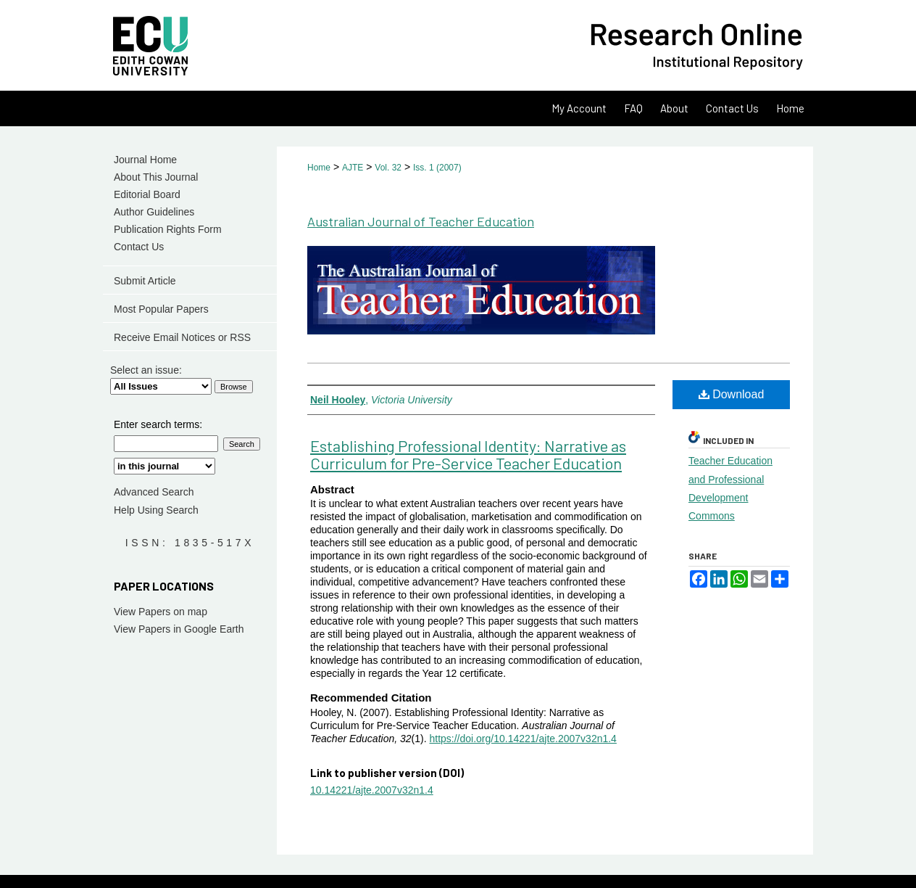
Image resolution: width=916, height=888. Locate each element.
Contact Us (139, 246)
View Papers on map (160, 611)
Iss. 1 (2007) (437, 168)
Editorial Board (147, 194)
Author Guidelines (154, 212)
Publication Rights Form (168, 229)
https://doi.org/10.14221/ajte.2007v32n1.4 (522, 738)
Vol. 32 (388, 168)
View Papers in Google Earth (179, 629)
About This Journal (156, 177)
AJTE (352, 168)
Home (318, 168)
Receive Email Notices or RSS (182, 337)
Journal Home (145, 159)
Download (732, 394)
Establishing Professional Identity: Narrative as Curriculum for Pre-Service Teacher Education (468, 454)
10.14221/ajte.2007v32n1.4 (371, 790)
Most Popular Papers (161, 309)
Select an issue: (146, 370)
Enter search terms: (158, 424)
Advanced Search (154, 492)
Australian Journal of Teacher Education (420, 221)
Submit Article (145, 281)
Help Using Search (156, 510)
